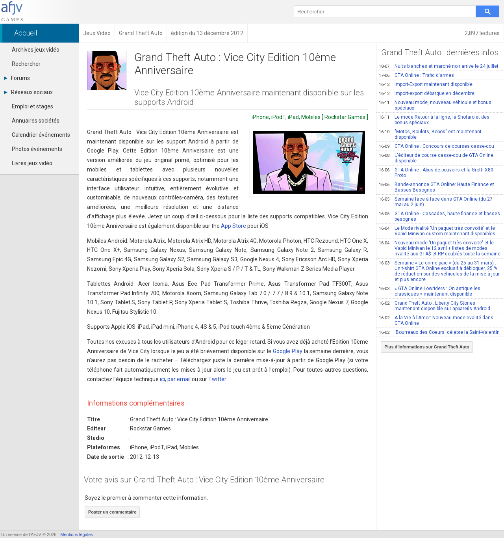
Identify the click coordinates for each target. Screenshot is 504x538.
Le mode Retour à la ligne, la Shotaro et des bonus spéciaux (434, 119)
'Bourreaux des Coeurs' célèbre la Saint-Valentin (439, 332)
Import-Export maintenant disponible (425, 84)
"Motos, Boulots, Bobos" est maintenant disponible (430, 134)
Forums (17, 78)
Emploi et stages (32, 106)
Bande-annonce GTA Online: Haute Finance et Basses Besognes (436, 187)
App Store (233, 226)
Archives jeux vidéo (35, 50)
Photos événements (37, 149)
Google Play (287, 351)
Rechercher (26, 64)
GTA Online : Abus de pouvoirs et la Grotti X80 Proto (436, 172)
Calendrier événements (41, 135)
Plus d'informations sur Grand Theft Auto (426, 346)
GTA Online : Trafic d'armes (416, 75)
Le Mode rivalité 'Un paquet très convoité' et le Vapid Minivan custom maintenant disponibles (437, 230)
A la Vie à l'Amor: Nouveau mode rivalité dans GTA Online (436, 320)
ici (162, 379)
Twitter (217, 379)
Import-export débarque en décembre (426, 93)
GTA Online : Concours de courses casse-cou (436, 146)
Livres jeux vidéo (32, 163)
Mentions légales (76, 534)
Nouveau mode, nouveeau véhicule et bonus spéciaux (435, 105)
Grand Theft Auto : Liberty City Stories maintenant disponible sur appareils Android (434, 305)
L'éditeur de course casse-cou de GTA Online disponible (436, 158)
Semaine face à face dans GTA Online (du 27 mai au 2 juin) (436, 201)
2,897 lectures (482, 33)
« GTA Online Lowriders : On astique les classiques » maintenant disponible (429, 291)
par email (179, 379)
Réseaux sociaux (28, 92)
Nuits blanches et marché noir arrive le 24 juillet (438, 66)
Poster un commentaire (112, 512)
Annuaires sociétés (35, 120)
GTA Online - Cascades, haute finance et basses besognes (439, 216)
